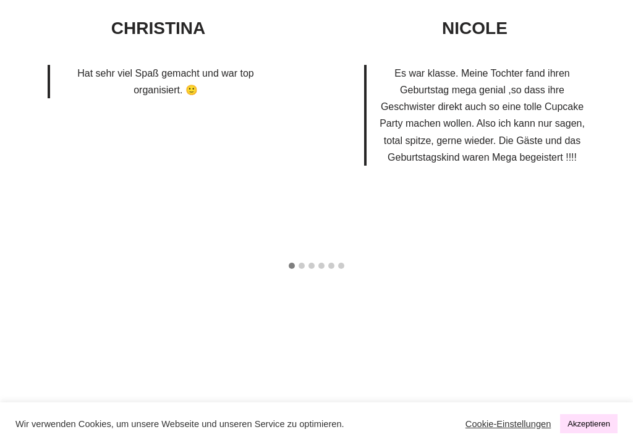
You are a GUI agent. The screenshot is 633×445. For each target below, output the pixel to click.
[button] (292, 266)
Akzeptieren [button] (588, 423)
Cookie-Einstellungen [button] (508, 424)
